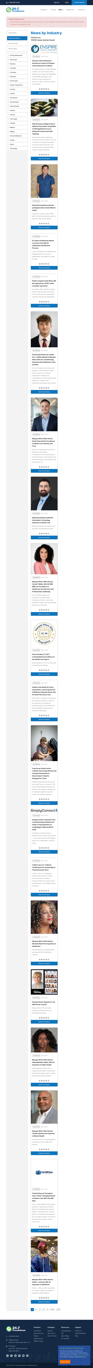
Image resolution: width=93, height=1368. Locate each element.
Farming (12, 89)
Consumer (13, 72)
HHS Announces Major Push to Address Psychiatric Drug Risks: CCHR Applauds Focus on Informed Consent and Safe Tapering (44, 129)
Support (78, 1327)
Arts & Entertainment (16, 55)
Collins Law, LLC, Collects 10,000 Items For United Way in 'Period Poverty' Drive (43, 867)
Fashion (12, 93)
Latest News (12, 33)
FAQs (76, 1336)
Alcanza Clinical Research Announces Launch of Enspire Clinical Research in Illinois (43, 63)
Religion (12, 131)
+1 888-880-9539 (13, 2)
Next (52, 1309)
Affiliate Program (38, 1341)
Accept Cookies (65, 1362)
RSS (62, 1333)
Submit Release (79, 2)
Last (58, 1309)
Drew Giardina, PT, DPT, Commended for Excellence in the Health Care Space (43, 657)
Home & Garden (14, 106)
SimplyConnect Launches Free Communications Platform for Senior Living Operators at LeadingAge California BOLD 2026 (43, 825)
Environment (14, 81)
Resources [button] (70, 9)
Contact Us (81, 9)
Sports (12, 144)
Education (13, 76)
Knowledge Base (66, 1331)
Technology (13, 148)
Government (13, 97)
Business (13, 64)
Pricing (53, 9)
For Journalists (65, 1338)
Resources (65, 1327)
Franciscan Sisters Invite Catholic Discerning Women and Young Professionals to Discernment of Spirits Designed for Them (44, 773)
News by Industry (14, 38)
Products (37, 1327)
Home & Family (14, 102)
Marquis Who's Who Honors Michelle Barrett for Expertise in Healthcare (44, 944)
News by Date (12, 43)
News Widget (65, 1336)
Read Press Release (44, 93)
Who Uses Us (51, 1333)
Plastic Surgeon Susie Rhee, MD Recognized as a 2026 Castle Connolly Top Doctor (44, 283)
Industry (12, 110)
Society (12, 140)
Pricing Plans (37, 1331)
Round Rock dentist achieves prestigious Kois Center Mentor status (44, 208)
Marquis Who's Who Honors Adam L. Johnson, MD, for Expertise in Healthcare (42, 1282)
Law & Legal (13, 119)
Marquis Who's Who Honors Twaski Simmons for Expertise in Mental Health (43, 1133)
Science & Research (16, 136)
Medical (12, 127)
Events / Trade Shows (16, 85)
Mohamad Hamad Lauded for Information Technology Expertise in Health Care (42, 520)
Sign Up (56, 2)
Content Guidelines (80, 1333)
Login (67, 2)
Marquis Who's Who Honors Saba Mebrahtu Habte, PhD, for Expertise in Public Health (43, 1062)
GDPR (84, 1357)
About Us (50, 1331)
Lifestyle (12, 123)
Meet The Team (51, 1336)
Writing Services (38, 1338)
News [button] (61, 9)
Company (51, 1327)
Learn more (81, 1355)
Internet (12, 114)
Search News (12, 48)
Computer (13, 68)
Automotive (13, 59)
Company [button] (43, 9)
